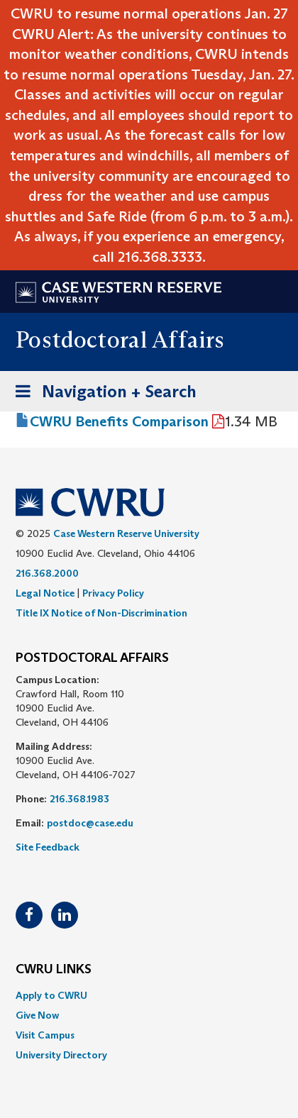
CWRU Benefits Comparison (119, 421)
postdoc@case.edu (90, 823)
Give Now (37, 1015)
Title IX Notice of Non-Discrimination (101, 613)
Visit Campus (45, 1035)
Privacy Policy (113, 593)
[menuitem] (149, 995)
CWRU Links (54, 970)
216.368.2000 (47, 573)
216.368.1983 (79, 798)
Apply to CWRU (51, 995)
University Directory (61, 1054)
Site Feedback (47, 847)
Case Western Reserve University (126, 533)
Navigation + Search (101, 394)
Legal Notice (45, 593)
